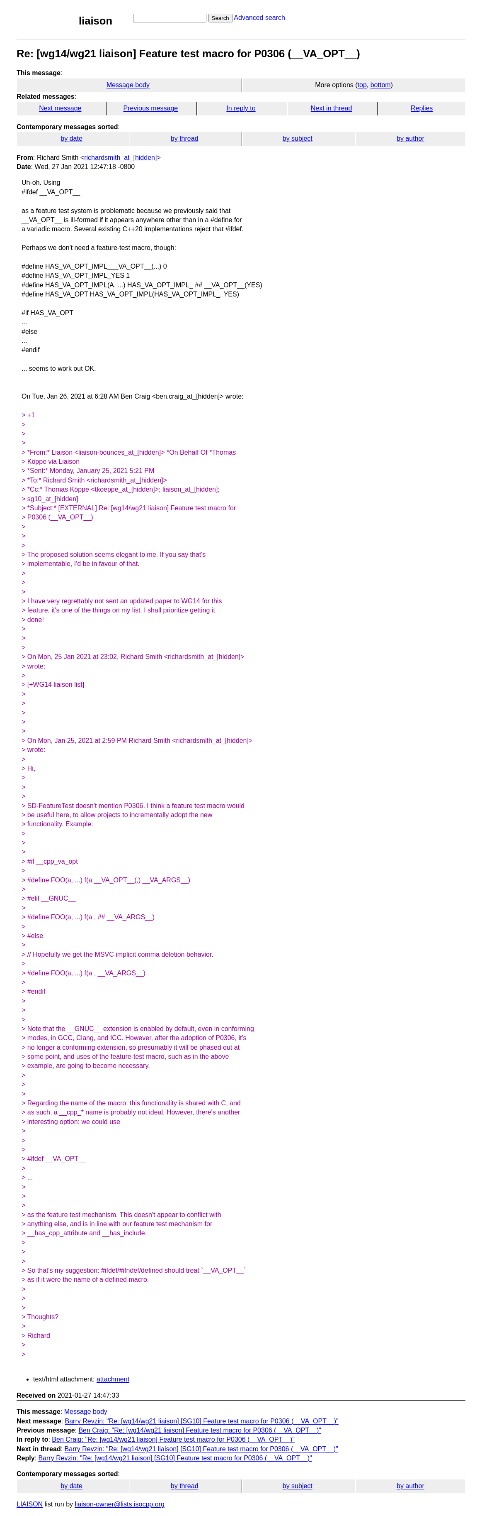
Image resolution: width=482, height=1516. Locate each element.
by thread (185, 138)
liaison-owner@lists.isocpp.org (120, 1504)
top (362, 84)
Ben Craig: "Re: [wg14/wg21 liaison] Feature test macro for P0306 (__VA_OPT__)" (199, 1430)
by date (71, 138)
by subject (297, 138)
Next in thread (331, 108)
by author (410, 138)
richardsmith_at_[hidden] (120, 157)
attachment (113, 1379)
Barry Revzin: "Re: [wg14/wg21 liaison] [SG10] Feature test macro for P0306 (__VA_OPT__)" (202, 1421)
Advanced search (259, 17)
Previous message (151, 108)
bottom (381, 84)
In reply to (240, 108)
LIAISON (30, 1504)
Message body (128, 84)
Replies (422, 108)
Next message (60, 108)
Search (220, 18)
